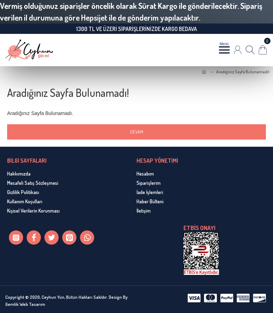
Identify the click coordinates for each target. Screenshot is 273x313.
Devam (136, 132)
